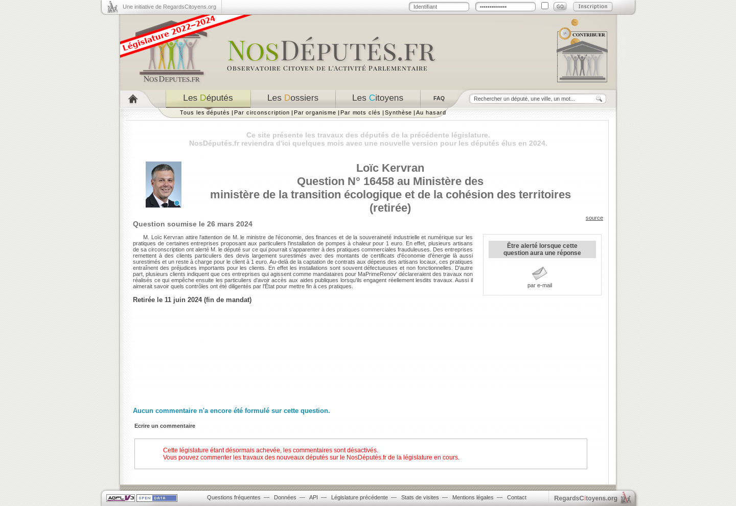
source (594, 218)
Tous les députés (205, 112)
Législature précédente (359, 497)
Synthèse (398, 112)
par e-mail (539, 285)
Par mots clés (360, 112)
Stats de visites (420, 497)
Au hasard (431, 112)
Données (285, 497)
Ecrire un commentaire (164, 426)
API (313, 497)
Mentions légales (473, 497)
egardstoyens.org (585, 498)
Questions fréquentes (234, 497)
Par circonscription (262, 112)
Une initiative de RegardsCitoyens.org (169, 7)
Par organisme (315, 112)
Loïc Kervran (390, 168)
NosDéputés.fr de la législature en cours (402, 457)
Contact (516, 497)
